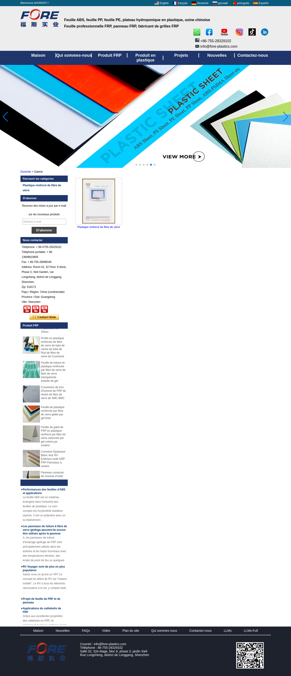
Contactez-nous (200, 630)
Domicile (25, 171)
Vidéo (106, 630)
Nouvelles (63, 630)
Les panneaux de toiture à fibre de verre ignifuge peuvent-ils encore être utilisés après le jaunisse (45, 531)
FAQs (86, 630)
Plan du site (130, 630)
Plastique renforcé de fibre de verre (98, 227)
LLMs (228, 630)
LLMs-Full (251, 630)
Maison (38, 630)
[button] (136, 165)
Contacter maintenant (44, 317)
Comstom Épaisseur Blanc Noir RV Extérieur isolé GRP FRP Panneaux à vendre (53, 460)
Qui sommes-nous (164, 630)
